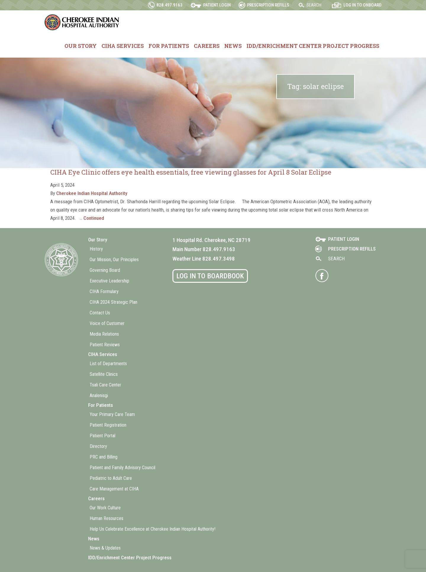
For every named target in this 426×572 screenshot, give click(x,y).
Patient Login (217, 5)
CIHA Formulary (104, 291)
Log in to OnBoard (362, 5)
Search (313, 5)
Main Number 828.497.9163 (203, 249)
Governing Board (105, 270)
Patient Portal (102, 435)
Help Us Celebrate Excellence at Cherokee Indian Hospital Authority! (152, 529)
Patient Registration (108, 425)
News (233, 45)
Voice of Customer (107, 323)
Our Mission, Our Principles (114, 259)
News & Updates (105, 548)
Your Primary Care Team (112, 414)
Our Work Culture (105, 508)
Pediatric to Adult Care (111, 478)
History (96, 249)
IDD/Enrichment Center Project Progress (312, 45)
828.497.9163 (169, 5)
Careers (207, 45)
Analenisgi (99, 395)
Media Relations (104, 334)
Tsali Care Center (105, 385)
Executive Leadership (109, 281)
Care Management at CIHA (114, 489)
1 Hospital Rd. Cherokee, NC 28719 (211, 240)
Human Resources (106, 518)
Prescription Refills (268, 5)
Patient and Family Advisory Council (122, 467)
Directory (98, 446)
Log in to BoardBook (210, 276)
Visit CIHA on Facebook (322, 275)
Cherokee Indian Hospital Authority (82, 22)
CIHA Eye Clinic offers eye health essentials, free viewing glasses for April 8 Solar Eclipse (190, 172)
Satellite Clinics (104, 374)
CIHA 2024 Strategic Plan (113, 302)
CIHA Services (122, 45)
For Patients (169, 45)
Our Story (80, 45)
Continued (93, 218)
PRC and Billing (103, 457)
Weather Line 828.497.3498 (203, 258)
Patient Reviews (105, 344)
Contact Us (100, 313)
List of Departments (108, 363)
